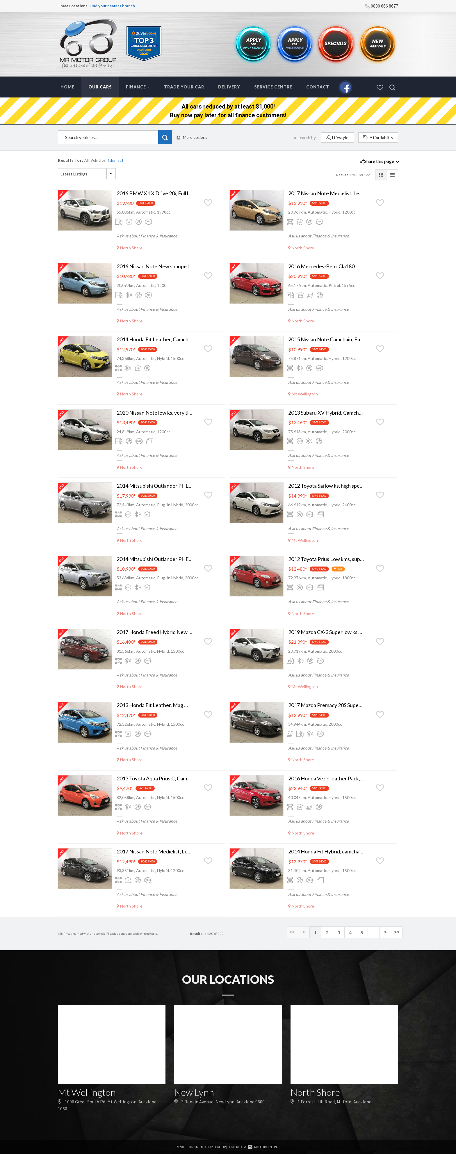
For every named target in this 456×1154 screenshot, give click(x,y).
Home (67, 86)
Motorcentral (263, 1147)
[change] (115, 160)
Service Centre (273, 86)
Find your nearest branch (112, 5)
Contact (317, 86)
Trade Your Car (184, 86)
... (373, 932)
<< (292, 932)
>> (396, 932)
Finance (138, 86)
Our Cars (100, 86)
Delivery (229, 86)
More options (192, 137)
